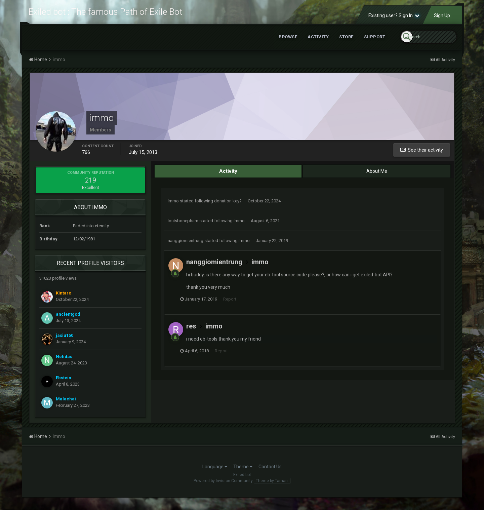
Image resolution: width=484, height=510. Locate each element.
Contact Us (270, 472)
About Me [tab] (376, 177)
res (191, 332)
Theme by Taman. (272, 486)
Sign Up (442, 21)
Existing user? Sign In (393, 21)
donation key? (228, 206)
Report (235, 305)
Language (214, 472)
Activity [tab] (228, 177)
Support (375, 42)
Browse (288, 42)
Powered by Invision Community (223, 486)
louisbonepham (183, 226)
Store (346, 42)
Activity (318, 42)
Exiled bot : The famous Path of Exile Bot (105, 15)
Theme (242, 472)
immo (173, 206)
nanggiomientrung (185, 246)
